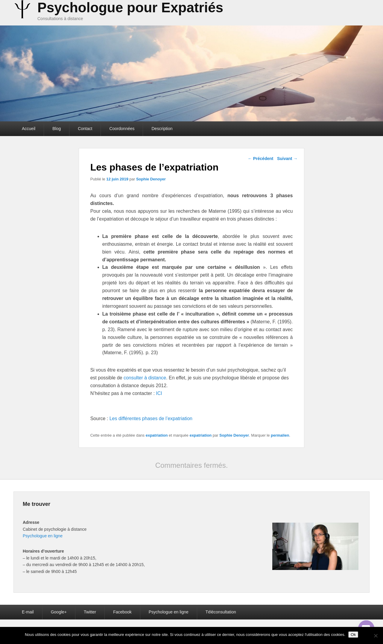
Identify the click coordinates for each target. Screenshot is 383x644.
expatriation (157, 435)
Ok (353, 634)
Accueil (28, 128)
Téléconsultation (221, 612)
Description (161, 128)
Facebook (122, 612)
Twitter (90, 612)
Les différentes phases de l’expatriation (151, 418)
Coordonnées (121, 128)
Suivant (287, 158)
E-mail (28, 612)
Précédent (260, 158)
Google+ (59, 612)
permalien (280, 435)
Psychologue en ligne (43, 535)
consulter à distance (145, 377)
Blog (56, 128)
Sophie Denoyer (151, 179)
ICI (158, 393)
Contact (85, 128)
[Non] (376, 636)
